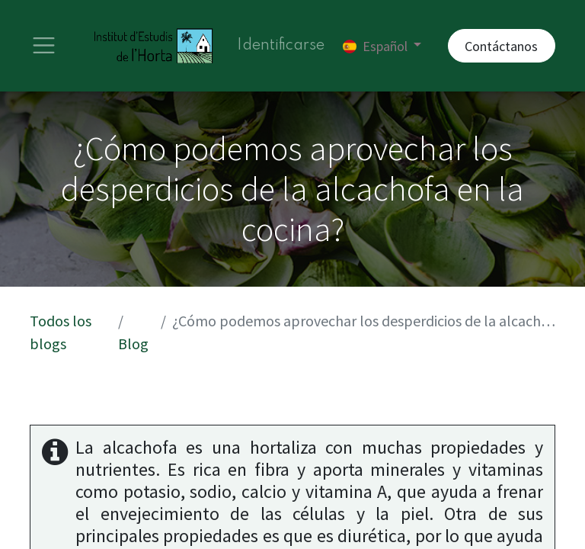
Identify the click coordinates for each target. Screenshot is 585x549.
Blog (133, 343)
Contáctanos (501, 46)
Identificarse (280, 45)
